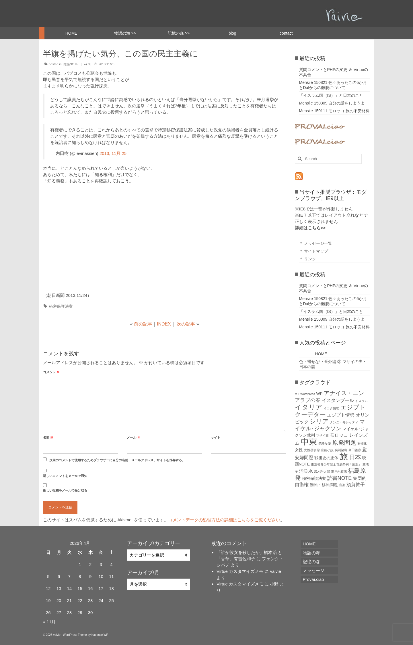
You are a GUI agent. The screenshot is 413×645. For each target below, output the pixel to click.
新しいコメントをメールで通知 (65, 476)
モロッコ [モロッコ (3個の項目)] (339, 435)
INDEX (164, 323)
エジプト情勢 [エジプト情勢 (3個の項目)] (340, 415)
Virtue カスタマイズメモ (240, 571)
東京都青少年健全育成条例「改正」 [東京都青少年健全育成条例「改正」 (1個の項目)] (336, 464)
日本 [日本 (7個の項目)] (355, 457)
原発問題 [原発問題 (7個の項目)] (344, 442)
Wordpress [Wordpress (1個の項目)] (307, 394)
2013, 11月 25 (113, 153)
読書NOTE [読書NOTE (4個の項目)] (339, 478)
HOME (313, 354)
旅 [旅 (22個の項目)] (344, 456)
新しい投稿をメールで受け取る (65, 490)
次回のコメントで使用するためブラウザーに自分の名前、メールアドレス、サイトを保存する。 (117, 460)
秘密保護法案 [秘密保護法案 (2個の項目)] (314, 478)
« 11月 (49, 621)
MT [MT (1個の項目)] (297, 394)
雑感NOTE (71, 64)
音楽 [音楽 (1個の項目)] (342, 485)
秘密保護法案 (61, 306)
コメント (51, 372)
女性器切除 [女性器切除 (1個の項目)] (312, 450)
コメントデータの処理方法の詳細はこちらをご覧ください (224, 519)
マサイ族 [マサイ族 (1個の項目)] (322, 435)
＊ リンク (307, 259)
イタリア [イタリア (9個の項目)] (308, 407)
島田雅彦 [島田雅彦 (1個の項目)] (354, 450)
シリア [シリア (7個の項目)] (319, 421)
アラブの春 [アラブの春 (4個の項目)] (308, 400)
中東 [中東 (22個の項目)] (309, 441)
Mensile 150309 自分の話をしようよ (332, 103)
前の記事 (143, 323)
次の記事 (186, 323)
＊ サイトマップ (313, 251)
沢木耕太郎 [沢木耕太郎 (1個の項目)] (322, 471)
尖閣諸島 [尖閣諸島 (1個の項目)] (341, 450)
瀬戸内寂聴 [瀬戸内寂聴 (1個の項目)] (339, 471)
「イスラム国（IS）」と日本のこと (331, 95)
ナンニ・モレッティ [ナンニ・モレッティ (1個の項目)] (344, 422)
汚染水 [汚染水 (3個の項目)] (306, 471)
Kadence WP (99, 634)
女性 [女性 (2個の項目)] (299, 449)
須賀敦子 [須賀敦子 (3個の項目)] (355, 484)
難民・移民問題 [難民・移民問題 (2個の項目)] (324, 484)
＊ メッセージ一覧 (315, 243)
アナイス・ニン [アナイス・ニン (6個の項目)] (344, 393)
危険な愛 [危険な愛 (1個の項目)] (324, 443)
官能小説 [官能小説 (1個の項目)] (327, 450)
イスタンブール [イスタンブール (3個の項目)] (338, 400)
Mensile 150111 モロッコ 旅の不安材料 (334, 111)
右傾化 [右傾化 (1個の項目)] (362, 443)
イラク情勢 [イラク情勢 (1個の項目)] (331, 408)
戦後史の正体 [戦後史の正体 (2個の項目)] (326, 457)
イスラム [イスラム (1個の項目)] (361, 401)
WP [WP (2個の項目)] (319, 393)
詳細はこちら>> (310, 227)
